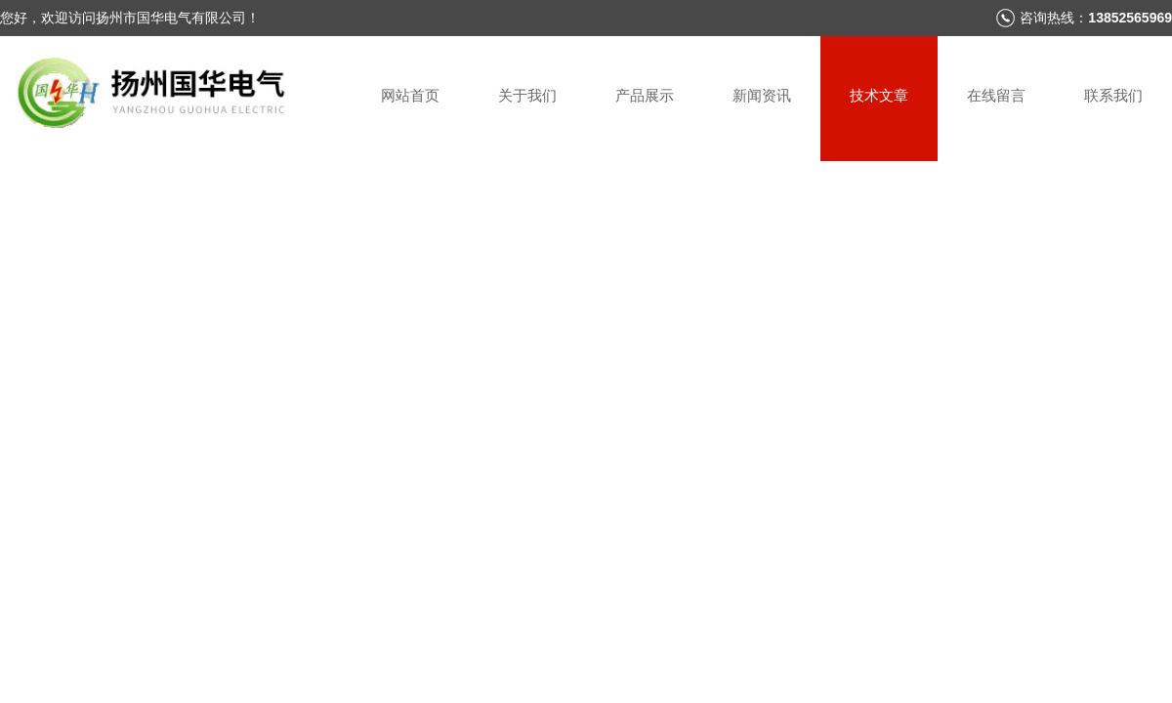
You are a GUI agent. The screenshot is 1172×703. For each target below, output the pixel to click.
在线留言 (996, 95)
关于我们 (527, 95)
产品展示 (644, 95)
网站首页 (410, 95)
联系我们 (1113, 95)
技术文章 (879, 95)
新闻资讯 (761, 95)
